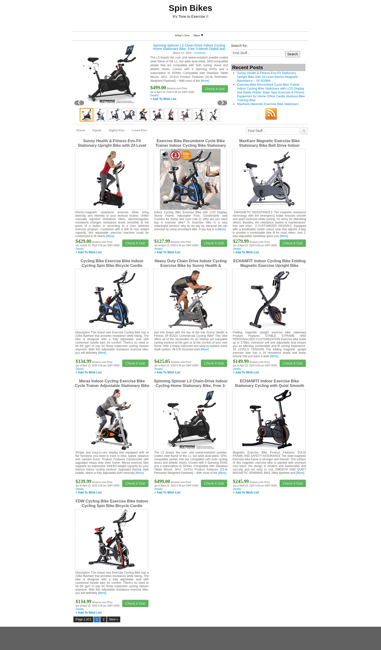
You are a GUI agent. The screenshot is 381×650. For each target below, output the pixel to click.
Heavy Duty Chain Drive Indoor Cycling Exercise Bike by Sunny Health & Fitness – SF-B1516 (191, 265)
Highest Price (116, 130)
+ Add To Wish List (163, 99)
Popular (96, 130)
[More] (205, 80)
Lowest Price (139, 130)
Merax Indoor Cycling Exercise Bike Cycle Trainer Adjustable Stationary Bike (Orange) (112, 385)
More (198, 35)
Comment (200, 52)
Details (154, 95)
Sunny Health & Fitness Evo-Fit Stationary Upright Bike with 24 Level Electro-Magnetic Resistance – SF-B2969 (267, 76)
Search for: (239, 46)
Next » (113, 619)
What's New (182, 35)
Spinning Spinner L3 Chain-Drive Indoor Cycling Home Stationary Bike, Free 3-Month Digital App (189, 47)
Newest (80, 130)
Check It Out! (215, 89)
